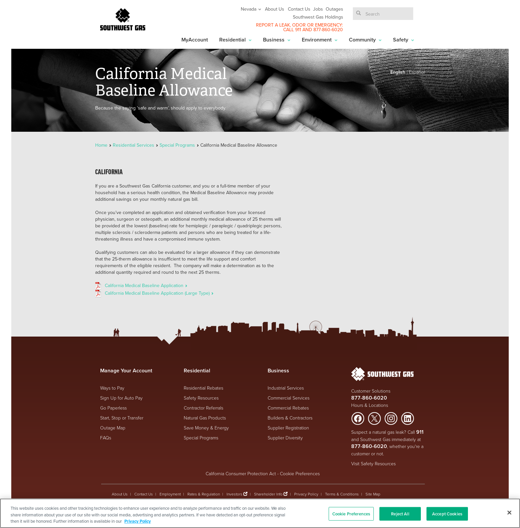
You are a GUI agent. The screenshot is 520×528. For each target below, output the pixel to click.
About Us (274, 9)
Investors (235, 494)
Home (102, 145)
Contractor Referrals (203, 408)
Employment (170, 494)
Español (417, 72)
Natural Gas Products (205, 418)
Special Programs (177, 145)
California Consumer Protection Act (241, 473)
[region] (260, 513)
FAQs (105, 437)
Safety (403, 39)
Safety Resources (201, 398)
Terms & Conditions (342, 494)
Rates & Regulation (203, 494)
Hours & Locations (369, 405)
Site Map (372, 494)
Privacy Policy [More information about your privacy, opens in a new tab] (137, 521)
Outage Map (112, 427)
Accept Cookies (447, 513)
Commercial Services (288, 398)
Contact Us (299, 9)
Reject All (400, 513)
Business (277, 39)
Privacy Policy (306, 494)
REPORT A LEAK (273, 25)
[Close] (509, 512)
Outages (334, 9)
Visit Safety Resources (373, 463)
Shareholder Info (268, 494)
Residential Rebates (203, 388)
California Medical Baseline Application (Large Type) (159, 293)
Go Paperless (113, 408)
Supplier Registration (288, 427)
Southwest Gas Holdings (318, 17)
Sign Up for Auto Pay (121, 398)
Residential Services (133, 145)
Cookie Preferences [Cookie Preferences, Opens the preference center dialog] (351, 513)
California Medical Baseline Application (146, 285)
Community (365, 39)
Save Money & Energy (206, 427)
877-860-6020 (328, 29)
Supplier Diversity (285, 437)
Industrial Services (286, 388)
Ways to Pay (112, 388)
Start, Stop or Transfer (121, 418)
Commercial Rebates (288, 408)
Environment (320, 39)
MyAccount (194, 39)
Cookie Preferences (300, 473)
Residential (235, 39)
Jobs (318, 9)
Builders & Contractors (290, 418)
